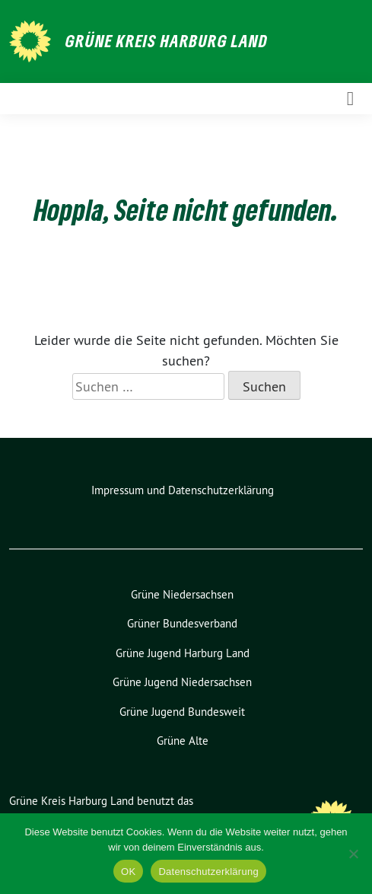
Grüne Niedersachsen (182, 594)
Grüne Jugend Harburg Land (183, 653)
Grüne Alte (182, 740)
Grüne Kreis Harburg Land (166, 40)
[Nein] (353, 853)
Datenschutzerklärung (208, 871)
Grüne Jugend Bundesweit (182, 711)
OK (128, 871)
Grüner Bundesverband (182, 623)
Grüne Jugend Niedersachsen (182, 682)
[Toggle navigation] (350, 98)
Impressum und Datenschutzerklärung (182, 490)
